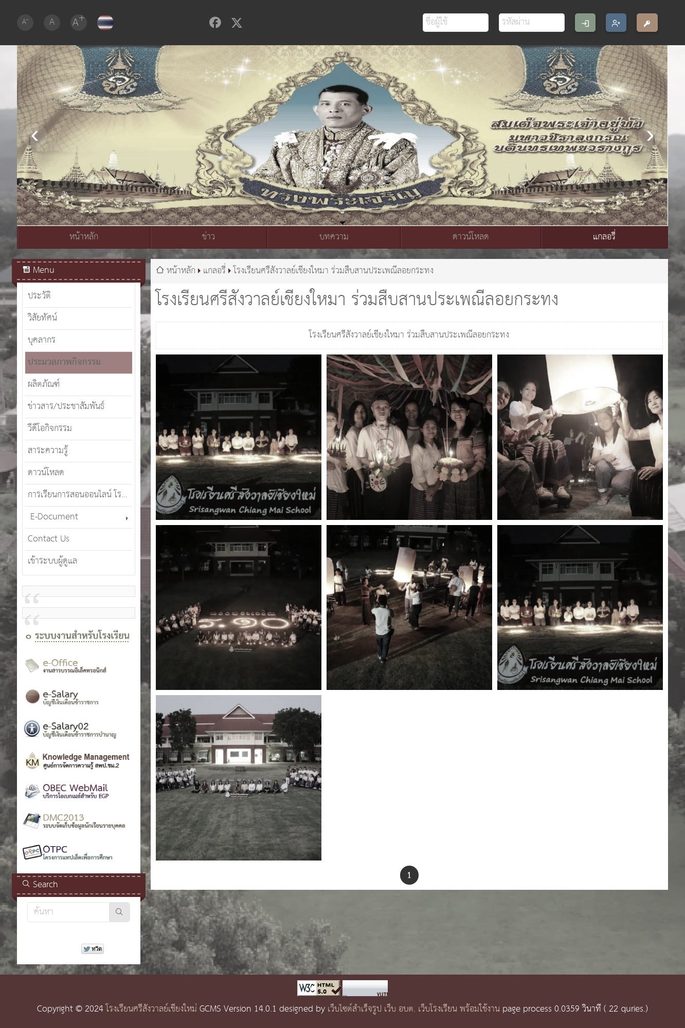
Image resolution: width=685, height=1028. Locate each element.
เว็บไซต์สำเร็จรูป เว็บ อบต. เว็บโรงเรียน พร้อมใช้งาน (414, 1009)
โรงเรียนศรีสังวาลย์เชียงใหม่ (151, 1009)
